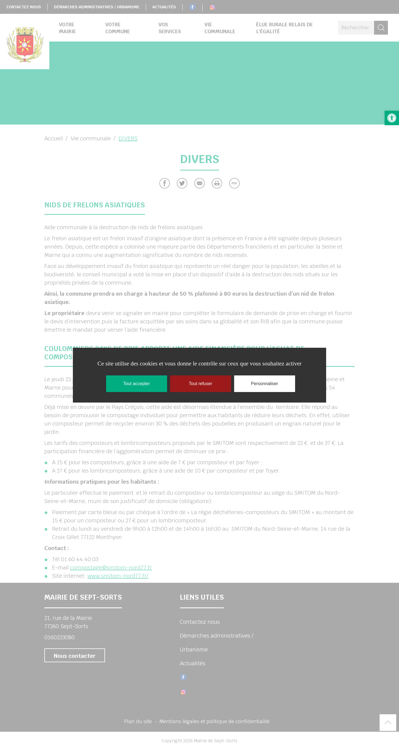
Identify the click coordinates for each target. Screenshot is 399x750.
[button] (392, 118)
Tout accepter (136, 383)
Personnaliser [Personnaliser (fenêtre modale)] (264, 383)
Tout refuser (200, 383)
